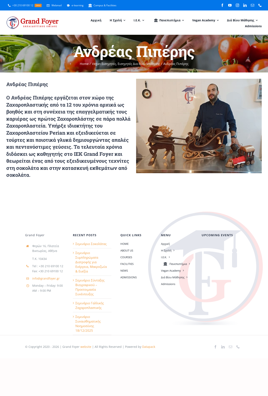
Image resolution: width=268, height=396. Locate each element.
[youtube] (230, 5)
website (85, 347)
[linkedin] (245, 5)
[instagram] (237, 5)
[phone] (260, 5)
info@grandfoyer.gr (46, 278)
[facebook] (222, 5)
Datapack (148, 347)
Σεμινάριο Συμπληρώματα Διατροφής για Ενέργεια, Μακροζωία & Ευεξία (91, 262)
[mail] (252, 5)
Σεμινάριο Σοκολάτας (91, 244)
